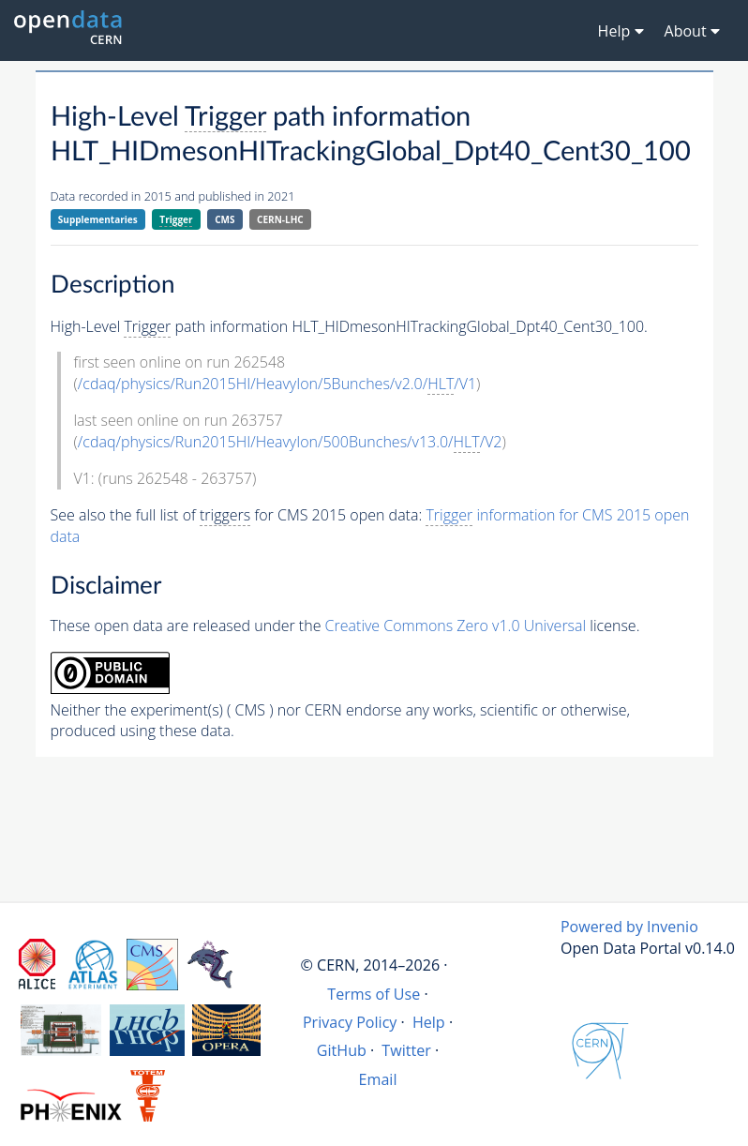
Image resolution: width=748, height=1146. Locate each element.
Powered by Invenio (629, 926)
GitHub (342, 1050)
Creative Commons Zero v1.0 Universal (456, 625)
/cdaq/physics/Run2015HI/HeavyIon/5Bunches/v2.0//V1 (277, 384)
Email (378, 1079)
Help (428, 1022)
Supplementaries (98, 219)
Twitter (406, 1050)
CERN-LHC (280, 219)
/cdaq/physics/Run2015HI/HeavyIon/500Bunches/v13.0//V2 (290, 442)
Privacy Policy (350, 1022)
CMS (224, 219)
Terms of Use (373, 994)
